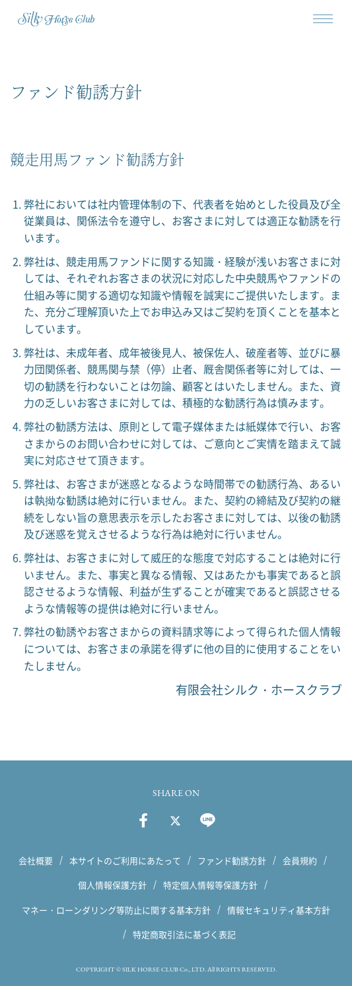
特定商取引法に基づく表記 (184, 934)
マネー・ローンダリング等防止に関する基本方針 (116, 909)
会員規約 (300, 860)
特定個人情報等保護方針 (210, 884)
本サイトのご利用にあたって (125, 860)
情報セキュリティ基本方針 (278, 909)
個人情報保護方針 (112, 884)
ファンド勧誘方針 (231, 860)
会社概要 (35, 860)
